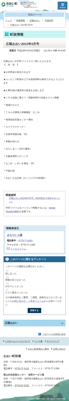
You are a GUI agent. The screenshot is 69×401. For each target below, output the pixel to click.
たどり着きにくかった (16, 292)
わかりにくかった (14, 286)
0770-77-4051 (25, 240)
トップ (8, 20)
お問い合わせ (59, 349)
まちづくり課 (14, 235)
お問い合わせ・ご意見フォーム (28, 301)
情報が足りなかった (15, 280)
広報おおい (35, 20)
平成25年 (49, 20)
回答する (34, 310)
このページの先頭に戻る (54, 334)
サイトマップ (53, 341)
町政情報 (20, 20)
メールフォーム (18, 249)
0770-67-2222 (22, 385)
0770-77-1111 (22, 368)
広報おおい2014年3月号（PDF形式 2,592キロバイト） (34, 200)
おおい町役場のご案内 (38, 349)
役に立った (11, 273)
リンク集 (38, 341)
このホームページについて (17, 341)
